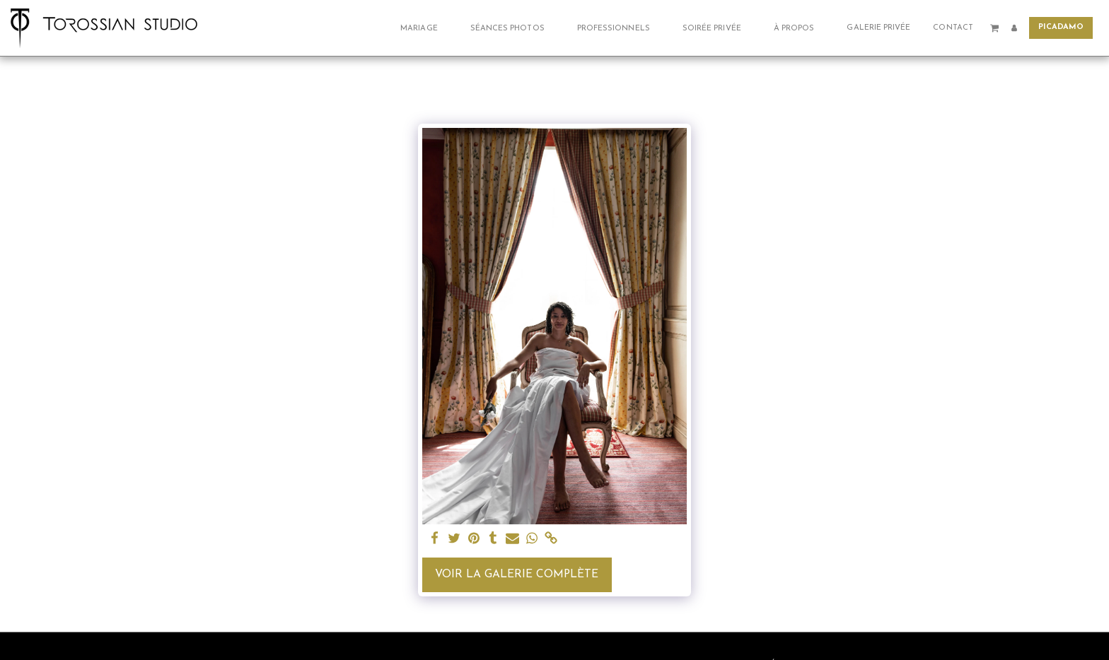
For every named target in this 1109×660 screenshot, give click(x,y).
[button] (424, 28)
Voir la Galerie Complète (516, 574)
